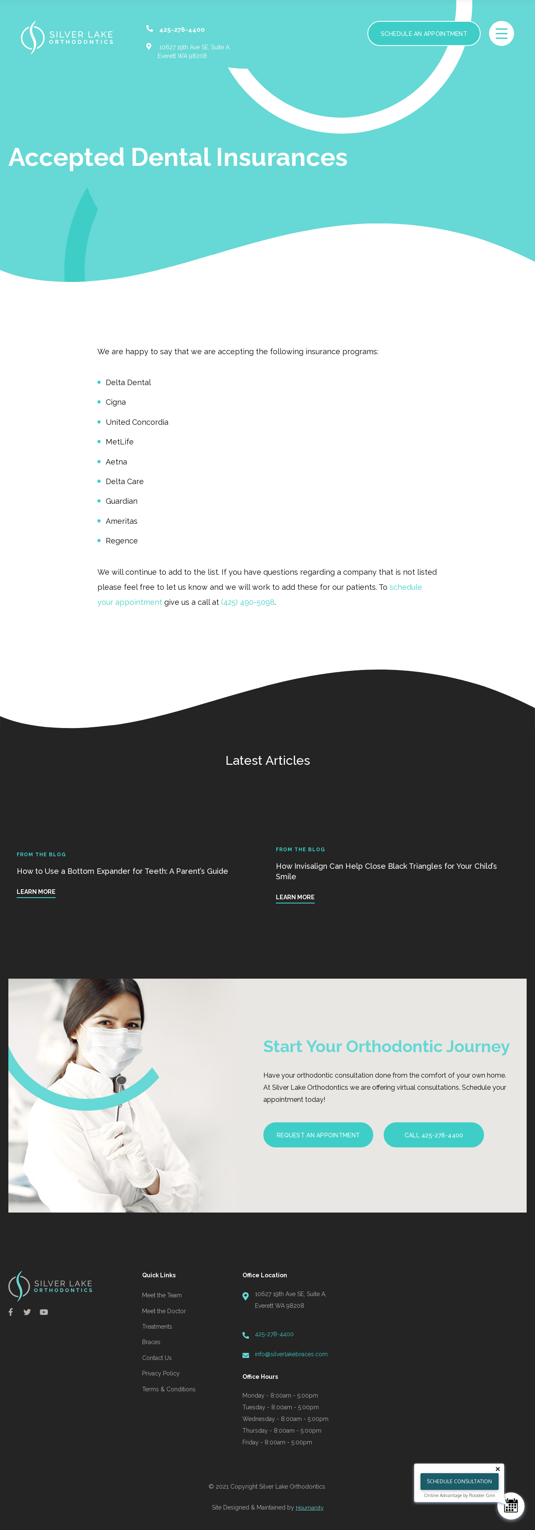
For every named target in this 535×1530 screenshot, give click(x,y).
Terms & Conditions (169, 1389)
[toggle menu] (501, 33)
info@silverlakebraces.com (291, 1354)
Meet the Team (162, 1295)
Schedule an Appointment (424, 33)
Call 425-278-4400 (434, 1135)
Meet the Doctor (164, 1311)
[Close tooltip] (498, 1469)
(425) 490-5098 (248, 602)
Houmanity (310, 1508)
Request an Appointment (318, 1135)
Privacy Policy (161, 1373)
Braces (151, 1342)
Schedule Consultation (459, 1481)
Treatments (157, 1326)
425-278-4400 (274, 1334)
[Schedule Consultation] (511, 1506)
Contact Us (157, 1358)
